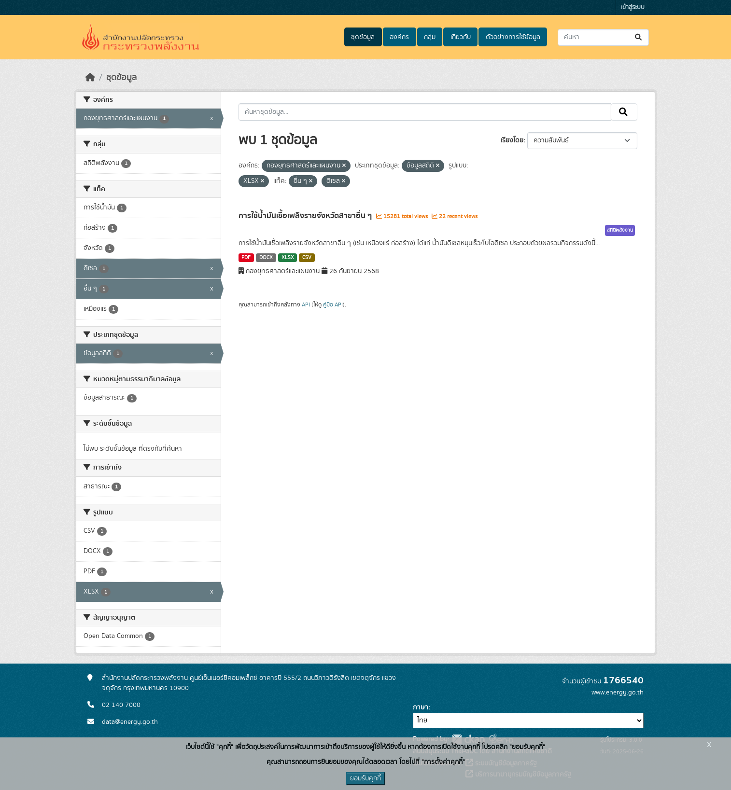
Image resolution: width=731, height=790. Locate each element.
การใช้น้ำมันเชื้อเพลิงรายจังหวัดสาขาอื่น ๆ (306, 215)
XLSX (287, 258)
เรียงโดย (512, 140)
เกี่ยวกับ (460, 37)
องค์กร (399, 37)
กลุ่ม (430, 37)
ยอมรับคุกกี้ (365, 778)
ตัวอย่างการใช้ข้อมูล (513, 37)
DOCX (266, 258)
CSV (306, 258)
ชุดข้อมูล (363, 37)
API (306, 304)
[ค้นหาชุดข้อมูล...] (603, 37)
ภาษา (420, 707)
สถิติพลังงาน (620, 230)
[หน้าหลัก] (90, 77)
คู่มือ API (333, 304)
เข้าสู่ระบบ (633, 7)
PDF (246, 258)
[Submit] (639, 37)
